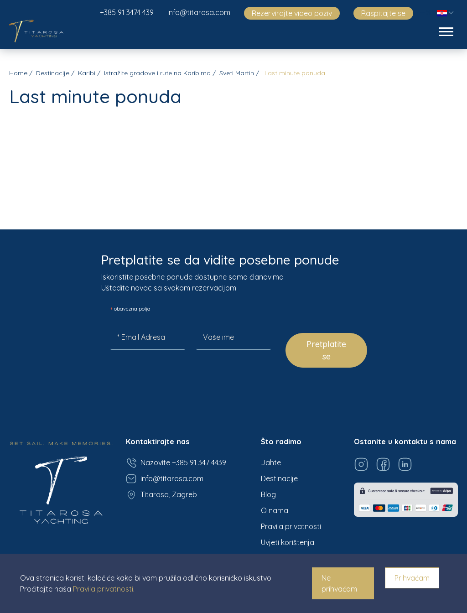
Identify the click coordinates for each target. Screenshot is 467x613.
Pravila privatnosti (291, 526)
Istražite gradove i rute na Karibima (157, 73)
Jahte (271, 462)
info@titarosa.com (198, 12)
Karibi (86, 73)
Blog (268, 494)
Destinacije (52, 73)
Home (18, 73)
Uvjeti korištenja (287, 542)
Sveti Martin (236, 73)
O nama (274, 510)
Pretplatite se (326, 350)
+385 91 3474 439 (127, 12)
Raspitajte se (383, 13)
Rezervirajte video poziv (292, 13)
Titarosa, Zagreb (161, 494)
